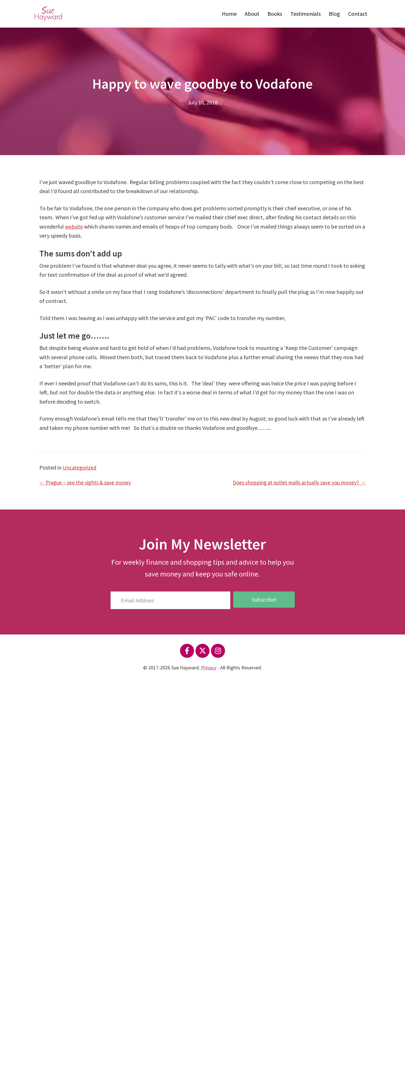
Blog (334, 13)
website (74, 226)
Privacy (208, 667)
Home (229, 13)
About (252, 13)
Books (274, 13)
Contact (357, 13)
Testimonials (305, 13)
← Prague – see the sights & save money (86, 482)
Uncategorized (80, 467)
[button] (187, 651)
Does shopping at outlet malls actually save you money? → (296, 482)
